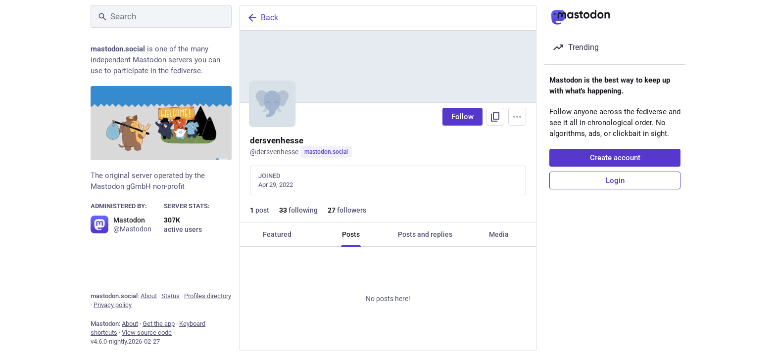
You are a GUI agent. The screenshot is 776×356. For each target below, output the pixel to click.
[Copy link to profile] (495, 117)
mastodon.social (326, 151)
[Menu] (517, 117)
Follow (462, 116)
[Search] (161, 16)
